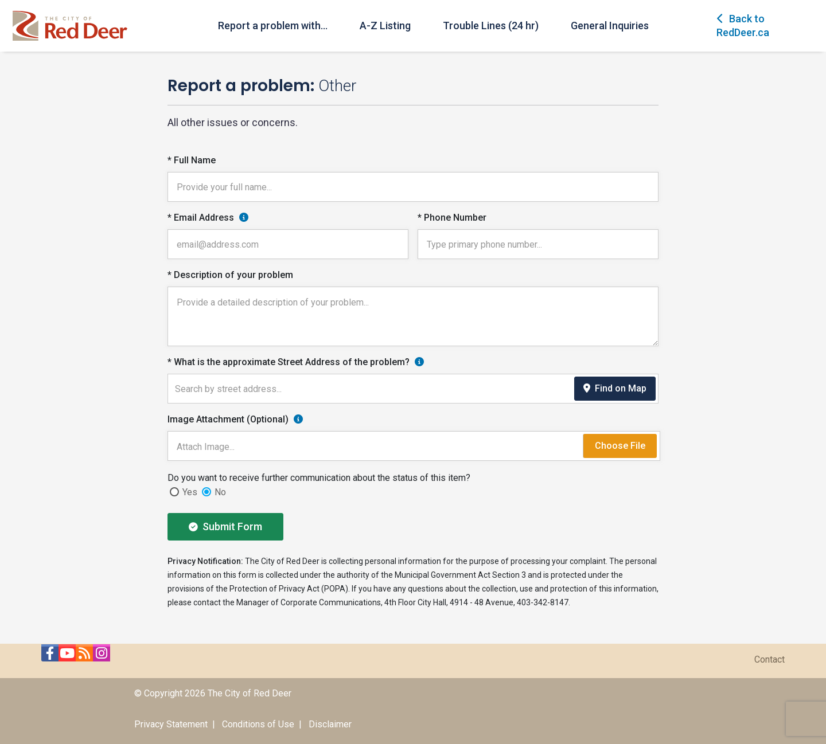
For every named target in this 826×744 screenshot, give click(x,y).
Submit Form (225, 526)
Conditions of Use (258, 724)
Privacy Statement (171, 724)
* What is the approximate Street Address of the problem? (288, 362)
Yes (189, 492)
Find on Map (614, 388)
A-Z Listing (385, 25)
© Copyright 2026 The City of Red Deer (212, 693)
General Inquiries (610, 25)
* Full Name (191, 160)
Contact (769, 659)
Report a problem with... (273, 25)
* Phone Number (452, 217)
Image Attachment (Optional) (228, 419)
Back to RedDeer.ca (742, 25)
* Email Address (200, 217)
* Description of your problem (230, 274)
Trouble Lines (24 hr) (491, 25)
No (220, 492)
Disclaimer (330, 724)
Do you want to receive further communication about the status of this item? (318, 477)
